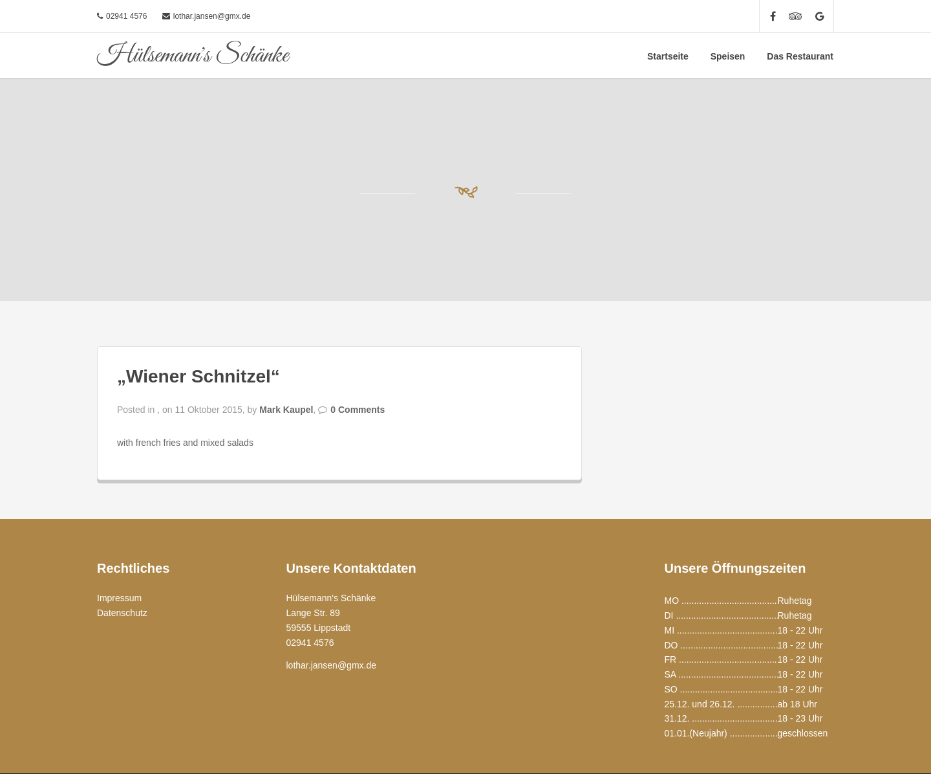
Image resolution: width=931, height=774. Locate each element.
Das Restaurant (800, 56)
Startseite (668, 56)
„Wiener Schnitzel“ (198, 376)
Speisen (728, 56)
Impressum (119, 598)
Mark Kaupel (286, 409)
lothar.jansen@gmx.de (212, 16)
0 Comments (357, 409)
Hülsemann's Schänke (192, 55)
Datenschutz (122, 613)
